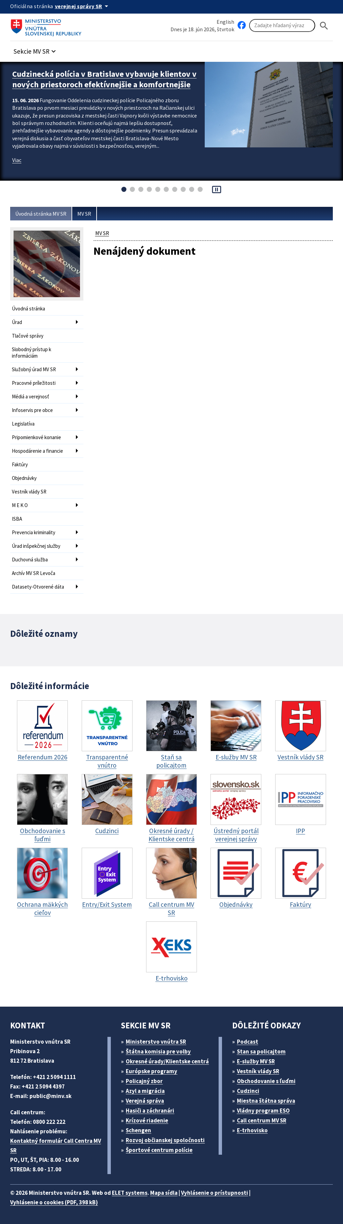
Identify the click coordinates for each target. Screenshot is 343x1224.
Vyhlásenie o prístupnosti (214, 1192)
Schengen (138, 1130)
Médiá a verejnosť (30, 396)
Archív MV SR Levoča (33, 573)
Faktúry (20, 464)
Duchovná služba (30, 559)
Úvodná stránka (28, 308)
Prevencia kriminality (33, 532)
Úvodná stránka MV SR (40, 213)
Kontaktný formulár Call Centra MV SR (55, 1145)
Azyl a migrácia (145, 1091)
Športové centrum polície (159, 1150)
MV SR (84, 213)
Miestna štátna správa (266, 1100)
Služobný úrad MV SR (34, 369)
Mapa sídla (164, 1192)
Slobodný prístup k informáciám (31, 352)
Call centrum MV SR (261, 1120)
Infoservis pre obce (32, 410)
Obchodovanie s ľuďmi (266, 1081)
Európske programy (151, 1071)
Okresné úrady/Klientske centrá (167, 1061)
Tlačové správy (27, 335)
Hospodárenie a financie (37, 451)
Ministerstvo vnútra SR (156, 1041)
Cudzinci (248, 1091)
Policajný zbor (144, 1081)
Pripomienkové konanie (36, 437)
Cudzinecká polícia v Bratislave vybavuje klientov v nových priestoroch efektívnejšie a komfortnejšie (104, 79)
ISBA (17, 519)
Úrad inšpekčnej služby (36, 546)
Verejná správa (145, 1100)
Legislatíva (23, 423)
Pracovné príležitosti (34, 383)
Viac (16, 160)
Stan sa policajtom (261, 1051)
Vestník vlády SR (29, 491)
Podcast (247, 1041)
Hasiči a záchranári (150, 1110)
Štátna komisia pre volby (158, 1051)
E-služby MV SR (256, 1061)
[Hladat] (324, 26)
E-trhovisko (252, 1130)
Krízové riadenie (147, 1120)
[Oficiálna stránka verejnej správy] (82, 6)
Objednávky (24, 478)
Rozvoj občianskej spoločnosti (165, 1140)
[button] (35, 49)
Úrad (17, 322)
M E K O (20, 505)
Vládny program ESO (263, 1110)
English (225, 21)
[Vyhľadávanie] (282, 25)
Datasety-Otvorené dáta (38, 586)
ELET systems (129, 1192)
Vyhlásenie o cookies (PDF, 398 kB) (54, 1202)
